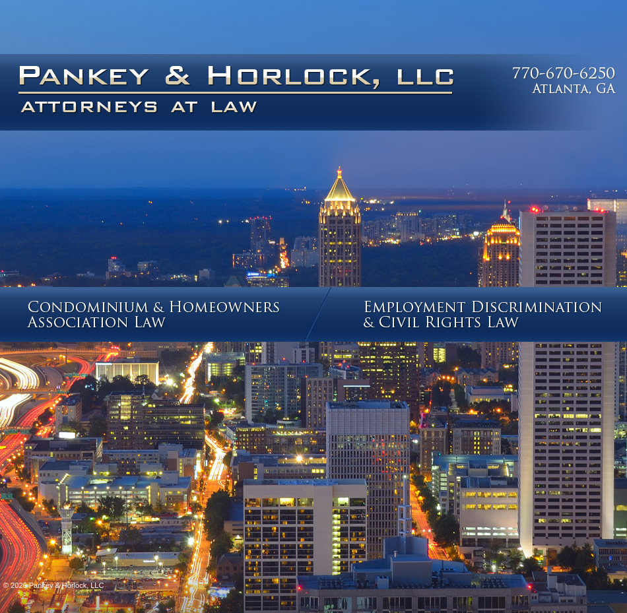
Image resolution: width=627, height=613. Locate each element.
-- (622, 588)
